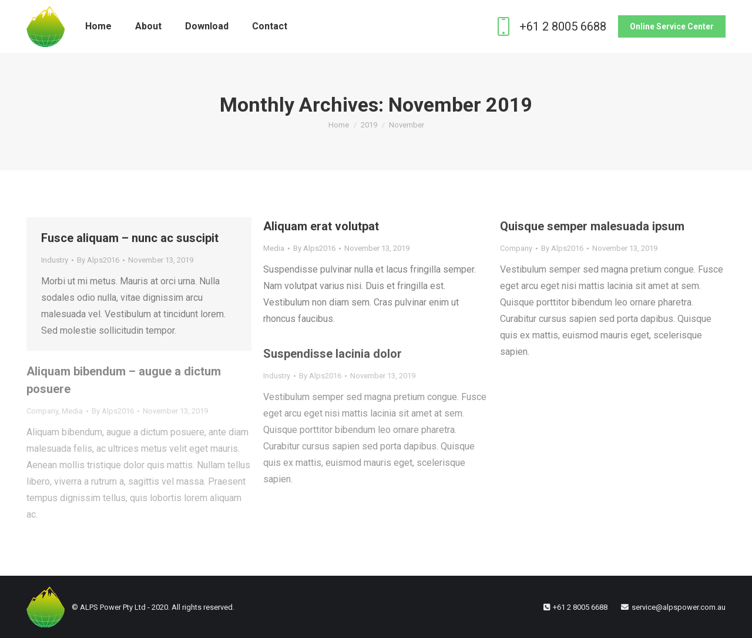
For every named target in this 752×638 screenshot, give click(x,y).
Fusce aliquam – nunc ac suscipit (130, 238)
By (98, 260)
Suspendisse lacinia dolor (332, 354)
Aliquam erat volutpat (321, 226)
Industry (54, 260)
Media (273, 248)
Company (516, 248)
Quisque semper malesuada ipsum (592, 226)
